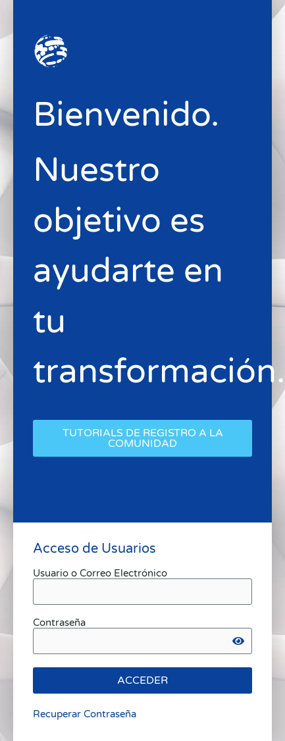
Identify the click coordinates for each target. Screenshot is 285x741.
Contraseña (59, 623)
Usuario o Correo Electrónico (100, 573)
